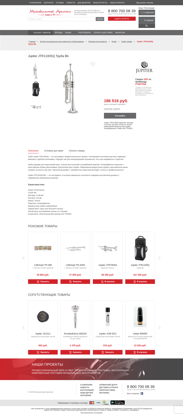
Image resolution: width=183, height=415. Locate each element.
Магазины (104, 393)
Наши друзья (86, 393)
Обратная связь (107, 390)
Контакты (49, 3)
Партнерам (85, 395)
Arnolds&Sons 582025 (75, 333)
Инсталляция (87, 390)
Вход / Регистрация (146, 8)
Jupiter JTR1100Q (140, 265)
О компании (35, 3)
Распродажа (84, 33)
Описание (33, 150)
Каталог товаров (42, 33)
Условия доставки (53, 150)
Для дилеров (84, 3)
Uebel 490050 (140, 333)
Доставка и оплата (108, 387)
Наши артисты (100, 3)
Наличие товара (112, 109)
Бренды (58, 33)
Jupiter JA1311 (42, 333)
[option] (71, 88)
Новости (70, 3)
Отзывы (60, 3)
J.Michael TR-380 (43, 265)
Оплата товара (77, 150)
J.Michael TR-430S (75, 265)
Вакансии (120, 33)
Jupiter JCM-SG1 (107, 333)
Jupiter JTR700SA (107, 265)
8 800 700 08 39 (122, 11)
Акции (68, 33)
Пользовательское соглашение (92, 413)
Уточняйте (120, 116)
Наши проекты (117, 3)
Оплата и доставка (103, 33)
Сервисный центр (108, 385)
